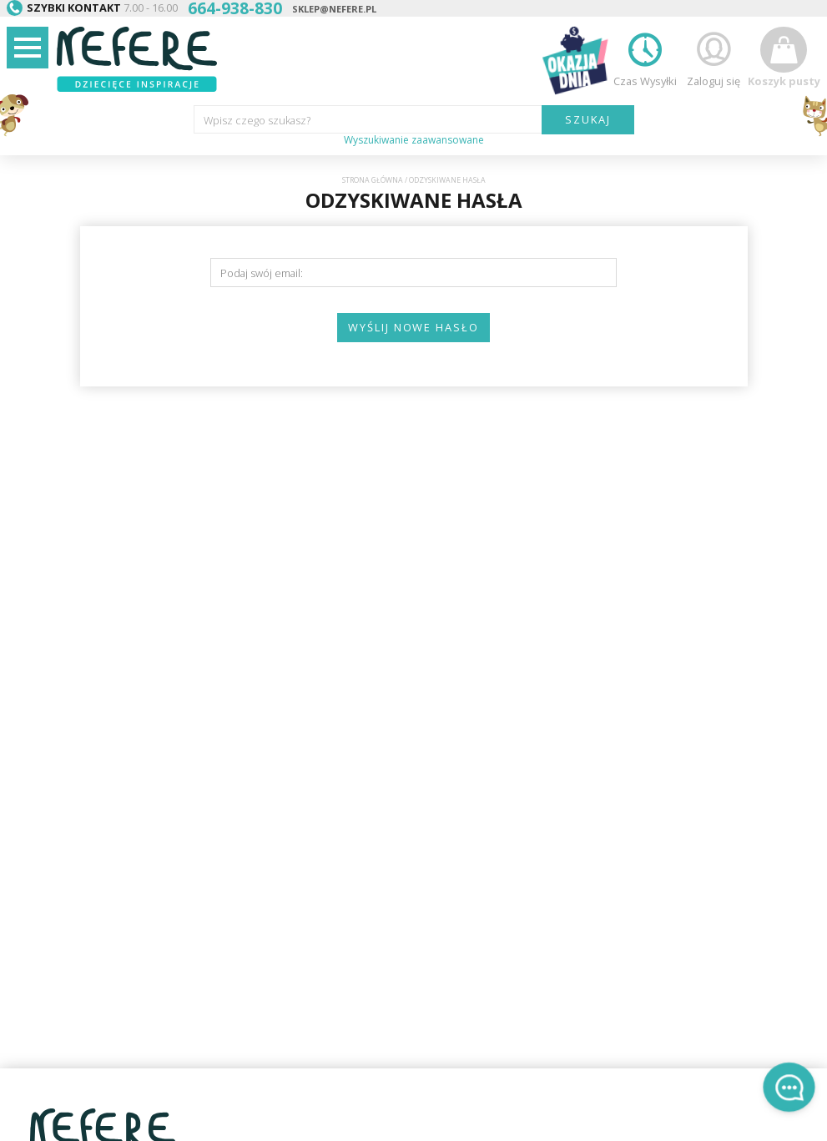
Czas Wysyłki (645, 57)
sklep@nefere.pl (334, 9)
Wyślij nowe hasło (413, 327)
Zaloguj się (713, 57)
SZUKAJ (588, 119)
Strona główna (372, 180)
